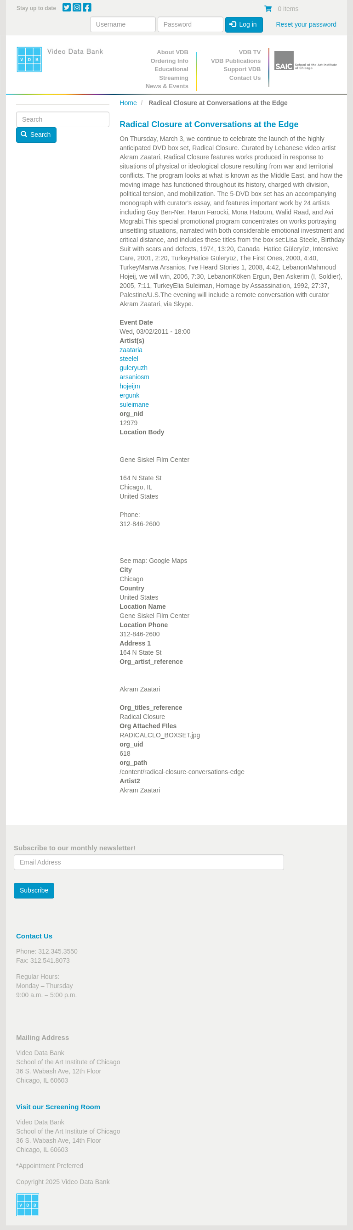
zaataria (131, 350)
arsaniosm (134, 377)
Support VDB (242, 69)
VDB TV (250, 52)
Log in (243, 24)
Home (128, 103)
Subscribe (34, 890)
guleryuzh (134, 367)
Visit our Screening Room (58, 1107)
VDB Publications (236, 60)
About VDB (172, 52)
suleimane (134, 404)
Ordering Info (169, 60)
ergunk (129, 395)
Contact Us (245, 77)
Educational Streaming (171, 73)
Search (36, 134)
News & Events (167, 86)
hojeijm (130, 386)
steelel (129, 358)
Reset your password (306, 24)
